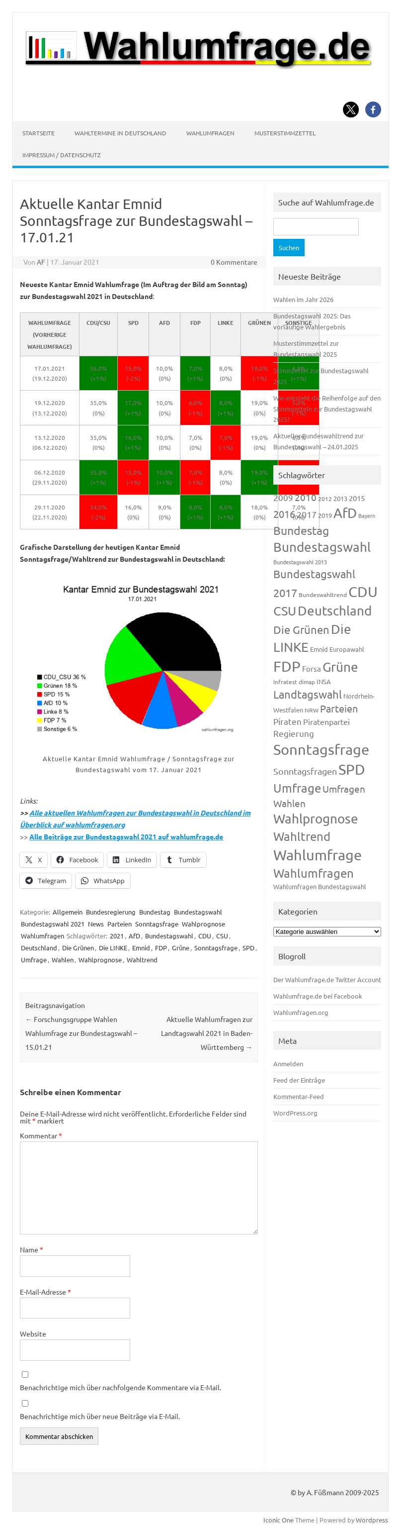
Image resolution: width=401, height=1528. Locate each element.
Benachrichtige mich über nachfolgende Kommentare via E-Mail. (120, 1387)
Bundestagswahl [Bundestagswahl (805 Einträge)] (322, 547)
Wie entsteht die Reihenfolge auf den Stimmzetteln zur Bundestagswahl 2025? (327, 409)
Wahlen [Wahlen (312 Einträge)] (289, 803)
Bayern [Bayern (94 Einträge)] (366, 515)
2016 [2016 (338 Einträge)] (284, 514)
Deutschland (39, 947)
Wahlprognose (203, 923)
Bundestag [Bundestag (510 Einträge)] (301, 530)
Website (33, 1333)
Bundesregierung (111, 912)
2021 (117, 935)
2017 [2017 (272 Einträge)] (307, 514)
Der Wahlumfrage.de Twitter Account (327, 979)
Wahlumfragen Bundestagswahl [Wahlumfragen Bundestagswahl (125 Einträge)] (319, 886)
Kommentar (41, 1135)
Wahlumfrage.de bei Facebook (317, 996)
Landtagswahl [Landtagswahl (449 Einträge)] (307, 694)
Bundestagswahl (198, 912)
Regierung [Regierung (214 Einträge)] (293, 733)
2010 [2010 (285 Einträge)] (306, 497)
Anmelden (288, 1063)
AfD (134, 935)
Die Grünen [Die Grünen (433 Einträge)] (301, 629)
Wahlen (63, 959)
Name (31, 1249)
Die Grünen (78, 947)
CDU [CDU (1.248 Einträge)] (363, 591)
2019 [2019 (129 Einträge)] (325, 515)
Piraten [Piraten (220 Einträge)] (287, 721)
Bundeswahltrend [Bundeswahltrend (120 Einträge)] (323, 595)
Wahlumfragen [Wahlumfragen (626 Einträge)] (313, 873)
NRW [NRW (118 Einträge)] (312, 710)
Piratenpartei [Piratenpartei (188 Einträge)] (326, 721)
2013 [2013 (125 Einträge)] (340, 498)
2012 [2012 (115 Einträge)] (325, 499)
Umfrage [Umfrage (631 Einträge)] (297, 788)
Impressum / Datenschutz (61, 155)
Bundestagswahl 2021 (52, 923)
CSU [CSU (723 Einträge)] (284, 610)
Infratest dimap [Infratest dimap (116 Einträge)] (294, 682)
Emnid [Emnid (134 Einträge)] (319, 649)
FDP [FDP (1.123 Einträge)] (287, 666)
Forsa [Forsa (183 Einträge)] (311, 668)
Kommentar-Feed (298, 1096)
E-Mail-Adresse (45, 1291)
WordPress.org (295, 1113)
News (96, 923)
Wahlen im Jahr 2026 (303, 299)
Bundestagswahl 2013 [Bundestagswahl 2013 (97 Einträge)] (300, 562)
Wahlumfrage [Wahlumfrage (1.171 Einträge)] (317, 854)
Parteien (119, 923)
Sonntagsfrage (156, 923)
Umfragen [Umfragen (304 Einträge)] (343, 789)
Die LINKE (113, 947)
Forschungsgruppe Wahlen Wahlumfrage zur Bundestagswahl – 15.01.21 (81, 1033)
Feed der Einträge (299, 1080)
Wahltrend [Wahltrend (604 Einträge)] (301, 836)
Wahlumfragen (210, 133)
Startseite (38, 133)
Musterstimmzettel (285, 133)
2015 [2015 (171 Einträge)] (357, 498)
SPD (248, 947)
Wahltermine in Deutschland (120, 133)
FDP (161, 947)
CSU (222, 935)
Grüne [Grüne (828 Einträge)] (340, 667)
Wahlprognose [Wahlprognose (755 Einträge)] (315, 818)
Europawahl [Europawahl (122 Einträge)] (346, 649)
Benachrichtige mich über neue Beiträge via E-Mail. (100, 1416)
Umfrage (34, 959)
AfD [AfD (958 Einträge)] (345, 513)
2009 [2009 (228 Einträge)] (283, 497)
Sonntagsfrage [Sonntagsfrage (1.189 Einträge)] (321, 749)
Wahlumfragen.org (300, 1012)
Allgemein (67, 912)
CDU (204, 935)
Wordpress (372, 1520)
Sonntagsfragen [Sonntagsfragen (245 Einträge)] (305, 771)
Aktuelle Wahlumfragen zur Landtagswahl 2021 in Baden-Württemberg (206, 1033)
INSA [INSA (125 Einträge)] (324, 681)
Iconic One (278, 1520)
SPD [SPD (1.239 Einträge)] (351, 769)
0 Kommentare (234, 261)
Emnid (141, 947)
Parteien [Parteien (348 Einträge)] (339, 708)
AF (41, 261)
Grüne (180, 947)
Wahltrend (142, 959)
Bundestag (154, 912)
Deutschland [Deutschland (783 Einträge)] (335, 610)
